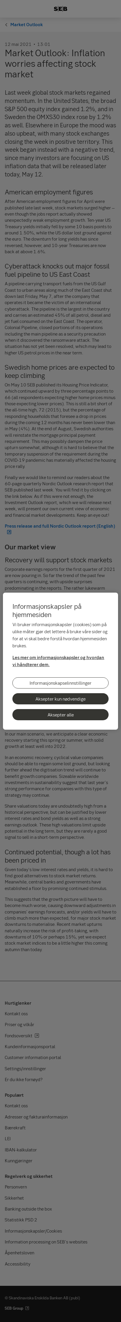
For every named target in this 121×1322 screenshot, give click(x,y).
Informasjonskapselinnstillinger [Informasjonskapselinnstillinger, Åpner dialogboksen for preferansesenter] (60, 683)
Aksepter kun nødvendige (60, 699)
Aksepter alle (61, 715)
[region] (60, 661)
